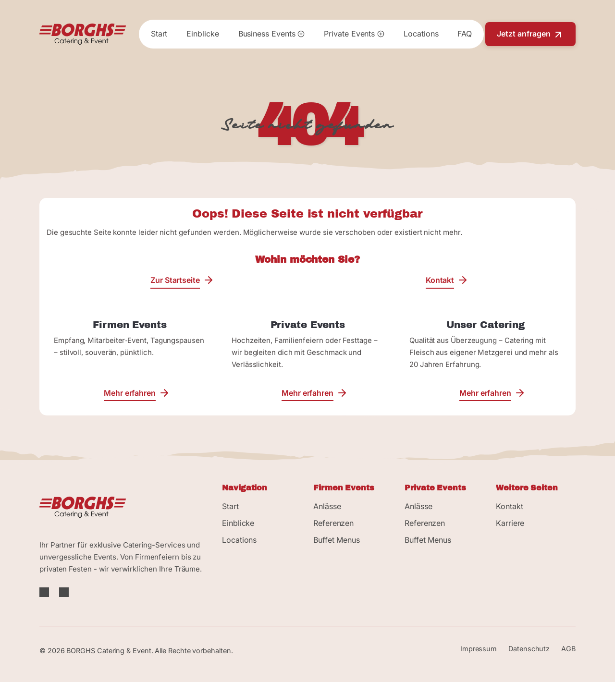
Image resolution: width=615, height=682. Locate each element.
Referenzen (333, 523)
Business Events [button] (271, 33)
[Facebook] (45, 592)
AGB (568, 649)
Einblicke (202, 33)
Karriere (510, 523)
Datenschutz (529, 649)
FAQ (464, 33)
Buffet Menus (336, 540)
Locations (421, 33)
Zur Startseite (175, 280)
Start (159, 33)
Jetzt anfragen (530, 34)
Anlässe (327, 506)
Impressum (478, 649)
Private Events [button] (354, 33)
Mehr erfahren (130, 392)
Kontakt (440, 280)
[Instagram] (64, 592)
